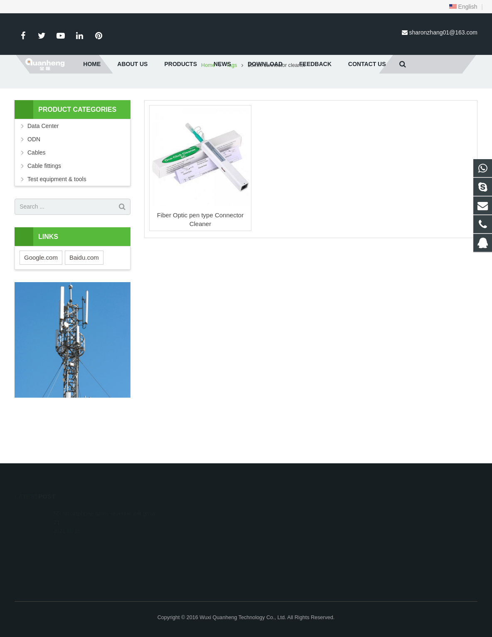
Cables (36, 197)
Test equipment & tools (56, 224)
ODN (33, 184)
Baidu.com (84, 302)
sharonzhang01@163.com (443, 32)
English (463, 6)
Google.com (41, 302)
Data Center (43, 170)
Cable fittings (44, 210)
